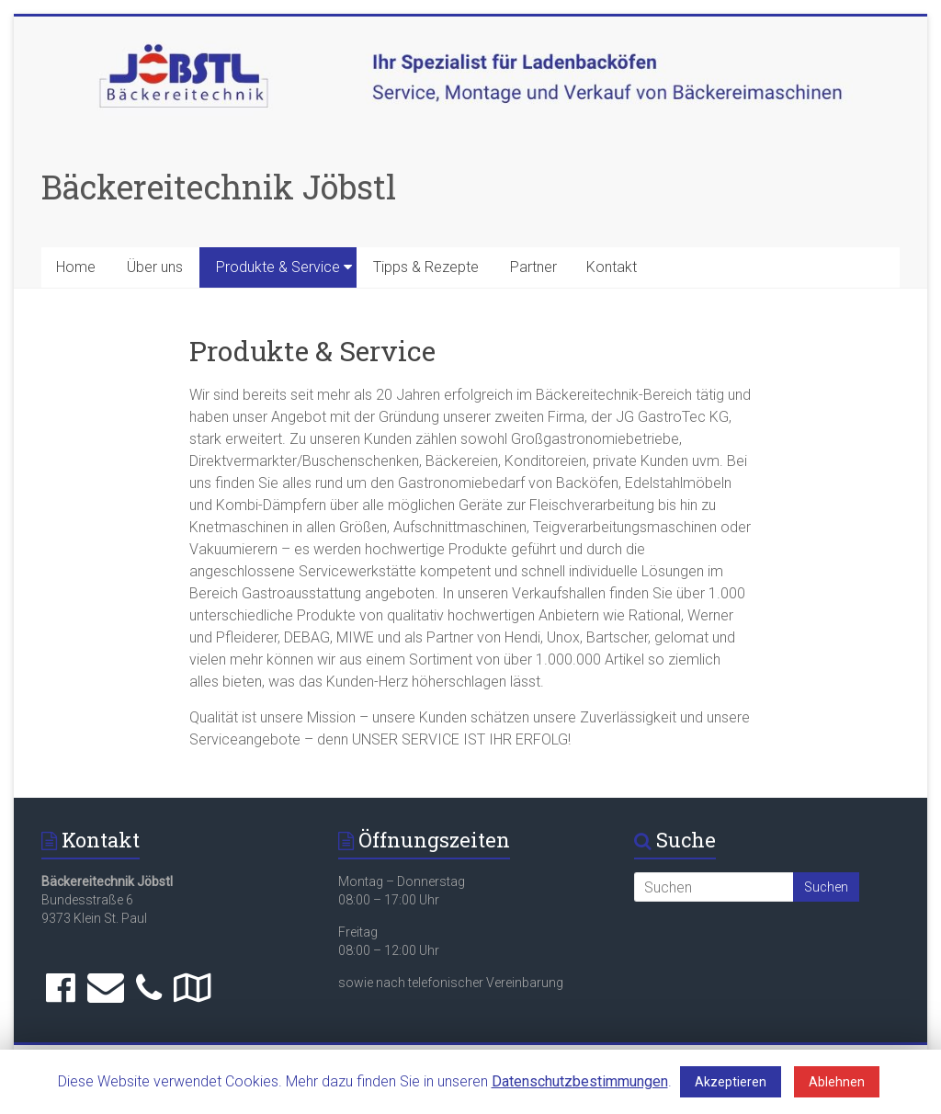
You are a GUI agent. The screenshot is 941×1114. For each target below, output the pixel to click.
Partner (533, 267)
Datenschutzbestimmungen (580, 1081)
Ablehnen (837, 1081)
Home (76, 267)
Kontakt (611, 267)
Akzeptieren (730, 1081)
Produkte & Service (278, 267)
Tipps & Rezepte (426, 267)
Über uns (155, 267)
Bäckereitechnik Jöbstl (218, 187)
